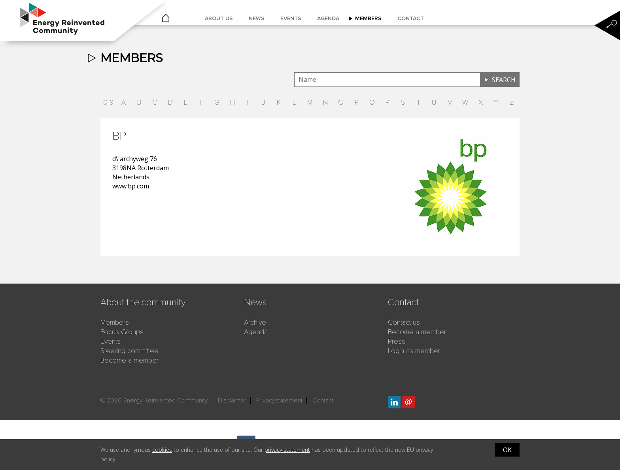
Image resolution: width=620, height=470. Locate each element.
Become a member (129, 360)
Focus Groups (122, 331)
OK (507, 450)
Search (504, 79)
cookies (162, 449)
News (257, 18)
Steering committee (129, 350)
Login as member (414, 350)
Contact (410, 18)
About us (219, 18)
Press (396, 341)
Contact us (404, 322)
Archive (255, 322)
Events (290, 18)
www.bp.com (130, 186)
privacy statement (287, 449)
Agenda (328, 18)
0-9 (108, 102)
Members (368, 18)
